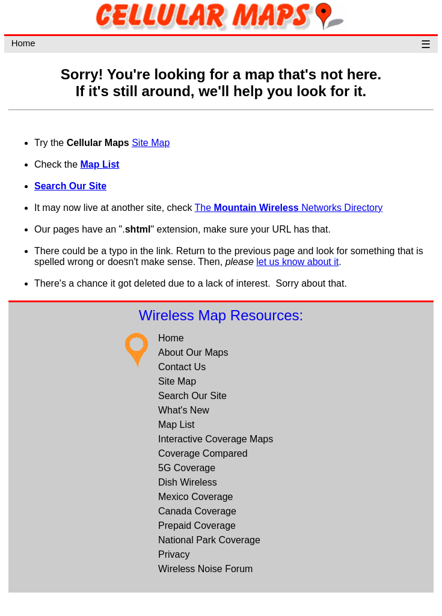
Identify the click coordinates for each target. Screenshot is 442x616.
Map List (100, 164)
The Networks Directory (289, 208)
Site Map (151, 143)
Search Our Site (70, 186)
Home (23, 43)
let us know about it (297, 262)
